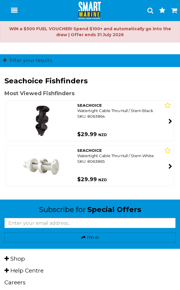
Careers (15, 282)
